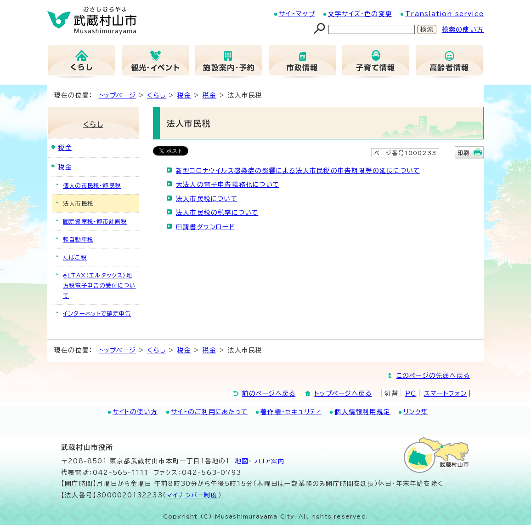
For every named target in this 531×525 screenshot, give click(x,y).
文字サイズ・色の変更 (360, 14)
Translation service (444, 14)
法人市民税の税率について (217, 212)
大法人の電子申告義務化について (227, 184)
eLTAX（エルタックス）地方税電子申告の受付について (99, 285)
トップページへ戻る (343, 393)
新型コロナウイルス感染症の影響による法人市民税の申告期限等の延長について (298, 170)
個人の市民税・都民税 (92, 185)
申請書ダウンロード (205, 227)
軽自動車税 (78, 239)
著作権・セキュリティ (291, 412)
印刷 (463, 153)
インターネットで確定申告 (97, 313)
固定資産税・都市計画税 (95, 221)
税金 (184, 95)
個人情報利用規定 (362, 412)
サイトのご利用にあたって (209, 412)
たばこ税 (75, 257)
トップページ (117, 95)
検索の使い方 (463, 29)
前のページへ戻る (269, 393)
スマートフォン (445, 393)
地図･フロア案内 (260, 461)
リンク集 (415, 412)
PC (410, 393)
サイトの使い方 (135, 412)
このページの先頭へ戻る (433, 375)
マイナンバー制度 (192, 495)
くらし (156, 95)
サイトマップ (297, 14)
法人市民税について (206, 199)
